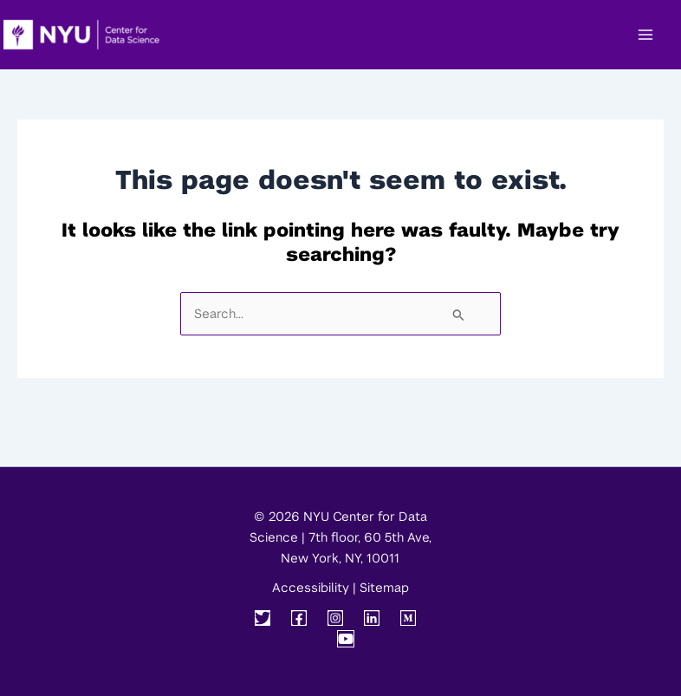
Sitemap (384, 587)
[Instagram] (335, 618)
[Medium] (408, 618)
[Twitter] (262, 618)
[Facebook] (299, 618)
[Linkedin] (371, 618)
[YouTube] (345, 638)
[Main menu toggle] (645, 34)
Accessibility (310, 587)
